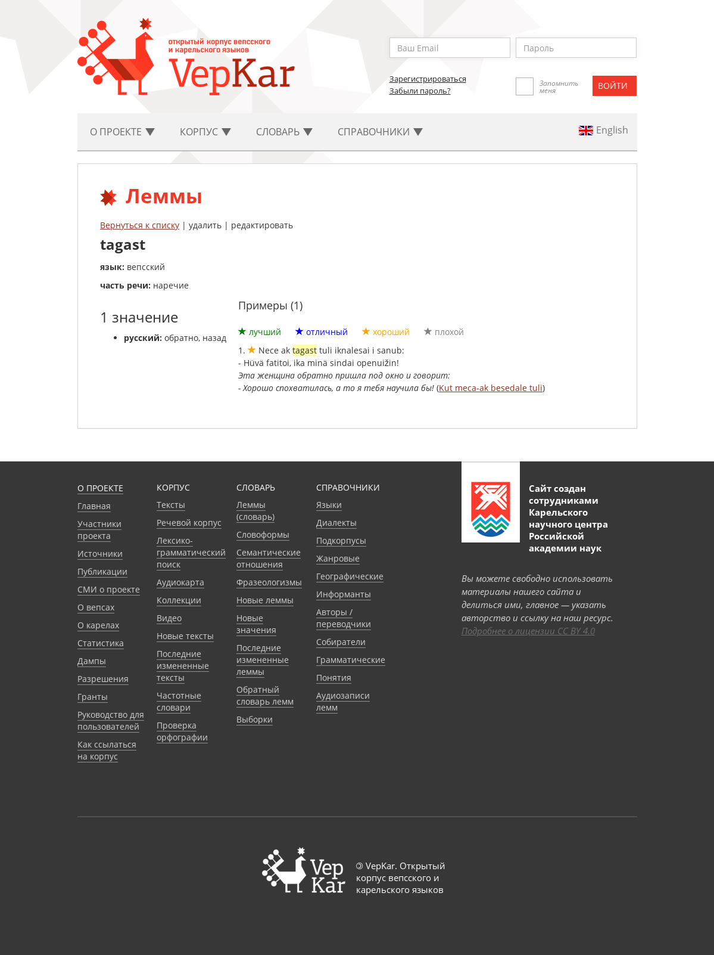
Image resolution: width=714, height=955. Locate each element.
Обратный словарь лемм (265, 695)
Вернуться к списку (139, 225)
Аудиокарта (180, 582)
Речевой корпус (189, 522)
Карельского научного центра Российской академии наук (568, 530)
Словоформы (262, 534)
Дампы (91, 660)
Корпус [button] (205, 131)
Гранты (92, 696)
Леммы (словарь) (255, 510)
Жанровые (338, 558)
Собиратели (341, 641)
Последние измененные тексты (183, 665)
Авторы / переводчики (343, 618)
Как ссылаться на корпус (106, 750)
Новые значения (256, 623)
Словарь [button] (284, 131)
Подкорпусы (341, 540)
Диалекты (336, 522)
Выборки (254, 719)
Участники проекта (99, 529)
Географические (349, 576)
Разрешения (103, 678)
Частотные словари (179, 701)
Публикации (102, 571)
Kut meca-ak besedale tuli (490, 387)
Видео (169, 618)
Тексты (171, 504)
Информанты (343, 594)
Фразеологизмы (269, 582)
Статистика (100, 643)
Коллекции (179, 600)
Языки (329, 504)
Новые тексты (185, 635)
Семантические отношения (268, 558)
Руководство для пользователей (110, 720)
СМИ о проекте (108, 589)
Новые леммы (265, 600)
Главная (94, 505)
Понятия (333, 677)
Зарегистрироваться (427, 78)
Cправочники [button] (380, 131)
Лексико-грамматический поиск (191, 552)
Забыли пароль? (420, 90)
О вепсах (95, 607)
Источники (100, 553)
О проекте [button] (122, 131)
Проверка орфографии (182, 731)
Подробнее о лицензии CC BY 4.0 (528, 631)
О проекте (100, 488)
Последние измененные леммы (262, 659)
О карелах (98, 625)
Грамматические (350, 659)
